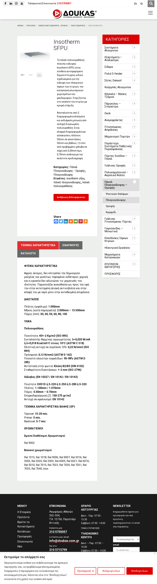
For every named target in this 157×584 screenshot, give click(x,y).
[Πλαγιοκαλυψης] (78, 26)
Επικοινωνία (25, 541)
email (116, 544)
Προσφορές (24, 536)
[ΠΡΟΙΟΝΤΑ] (31, 26)
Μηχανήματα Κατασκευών (112, 256)
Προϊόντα (23, 517)
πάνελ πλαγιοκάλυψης (67, 182)
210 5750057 (58, 531)
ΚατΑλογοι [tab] (28, 253)
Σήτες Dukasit (112, 80)
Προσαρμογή (84, 571)
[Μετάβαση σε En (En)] (135, 3)
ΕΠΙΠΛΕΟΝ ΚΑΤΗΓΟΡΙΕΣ (112, 266)
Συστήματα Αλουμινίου (111, 49)
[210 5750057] (64, 3)
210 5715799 (58, 549)
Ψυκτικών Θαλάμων (117, 193)
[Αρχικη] (20, 26)
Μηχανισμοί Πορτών (117, 136)
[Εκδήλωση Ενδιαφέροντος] (71, 197)
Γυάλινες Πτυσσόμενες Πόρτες (118, 220)
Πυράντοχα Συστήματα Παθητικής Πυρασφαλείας (118, 146)
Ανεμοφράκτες (113, 120)
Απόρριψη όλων (111, 571)
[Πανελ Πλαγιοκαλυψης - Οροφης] (53, 26)
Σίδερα (108, 66)
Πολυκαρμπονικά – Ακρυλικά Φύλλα (116, 174)
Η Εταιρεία (24, 512)
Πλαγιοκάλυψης (63, 174)
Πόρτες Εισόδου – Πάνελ (115, 157)
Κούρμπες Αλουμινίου (117, 87)
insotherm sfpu (75, 178)
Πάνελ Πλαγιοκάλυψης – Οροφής (115, 184)
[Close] (154, 553)
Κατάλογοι (23, 531)
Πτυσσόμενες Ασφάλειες (112, 128)
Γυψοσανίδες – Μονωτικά (113, 230)
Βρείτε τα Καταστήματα (25, 524)
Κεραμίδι (111, 212)
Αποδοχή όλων (139, 571)
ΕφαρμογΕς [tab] (71, 245)
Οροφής (110, 206)
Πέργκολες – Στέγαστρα (112, 105)
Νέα (19, 546)
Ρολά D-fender (113, 73)
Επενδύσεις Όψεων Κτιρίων (116, 239)
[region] (78, 568)
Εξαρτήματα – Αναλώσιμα (113, 59)
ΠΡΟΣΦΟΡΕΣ (112, 273)
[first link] (151, 3)
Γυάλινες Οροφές (115, 165)
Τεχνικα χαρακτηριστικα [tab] (38, 245)
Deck (107, 113)
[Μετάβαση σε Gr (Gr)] (142, 3)
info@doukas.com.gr (64, 540)
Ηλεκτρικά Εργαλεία (117, 247)
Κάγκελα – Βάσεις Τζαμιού (115, 95)
